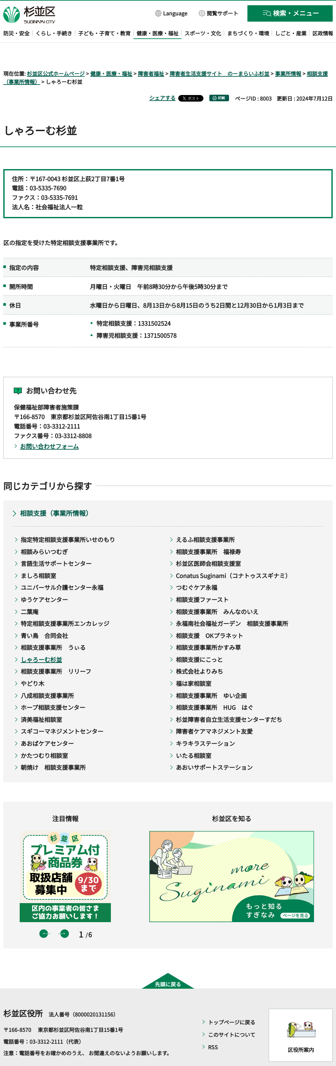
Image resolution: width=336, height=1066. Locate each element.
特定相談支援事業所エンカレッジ (65, 604)
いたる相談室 (193, 736)
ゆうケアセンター (44, 580)
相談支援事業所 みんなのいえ (217, 592)
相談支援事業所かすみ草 (208, 628)
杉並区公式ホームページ (56, 54)
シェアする (162, 79)
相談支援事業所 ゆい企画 (211, 676)
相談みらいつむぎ (44, 532)
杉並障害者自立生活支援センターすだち (229, 700)
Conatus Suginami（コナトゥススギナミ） (233, 556)
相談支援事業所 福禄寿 (208, 532)
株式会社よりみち (199, 652)
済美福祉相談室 (41, 700)
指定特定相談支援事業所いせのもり (68, 520)
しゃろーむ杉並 (41, 640)
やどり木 (32, 664)
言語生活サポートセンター (56, 544)
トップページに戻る (231, 1003)
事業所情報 (288, 54)
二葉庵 (29, 592)
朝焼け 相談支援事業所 (53, 748)
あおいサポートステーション (214, 748)
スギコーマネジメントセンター (62, 712)
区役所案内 (301, 1031)
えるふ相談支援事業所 (205, 520)
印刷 (221, 79)
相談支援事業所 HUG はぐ (214, 688)
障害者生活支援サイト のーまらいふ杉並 (219, 54)
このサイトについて (231, 1016)
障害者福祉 (151, 54)
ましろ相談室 (38, 556)
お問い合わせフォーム (49, 427)
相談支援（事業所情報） (56, 494)
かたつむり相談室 (44, 736)
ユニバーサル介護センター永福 (62, 568)
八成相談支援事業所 (47, 676)
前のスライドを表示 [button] (43, 914)
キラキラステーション (205, 724)
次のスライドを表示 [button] (64, 914)
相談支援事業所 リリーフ (56, 652)
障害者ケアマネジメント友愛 (214, 712)
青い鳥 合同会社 (44, 616)
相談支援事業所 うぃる (53, 628)
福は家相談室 (193, 664)
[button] (171, 13)
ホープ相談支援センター (53, 688)
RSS (213, 1028)
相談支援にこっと (199, 640)
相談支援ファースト (202, 580)
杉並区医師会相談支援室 (208, 544)
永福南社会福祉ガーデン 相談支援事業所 (232, 604)
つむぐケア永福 (196, 568)
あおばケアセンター (47, 724)
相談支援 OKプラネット (209, 616)
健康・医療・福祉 (111, 54)
